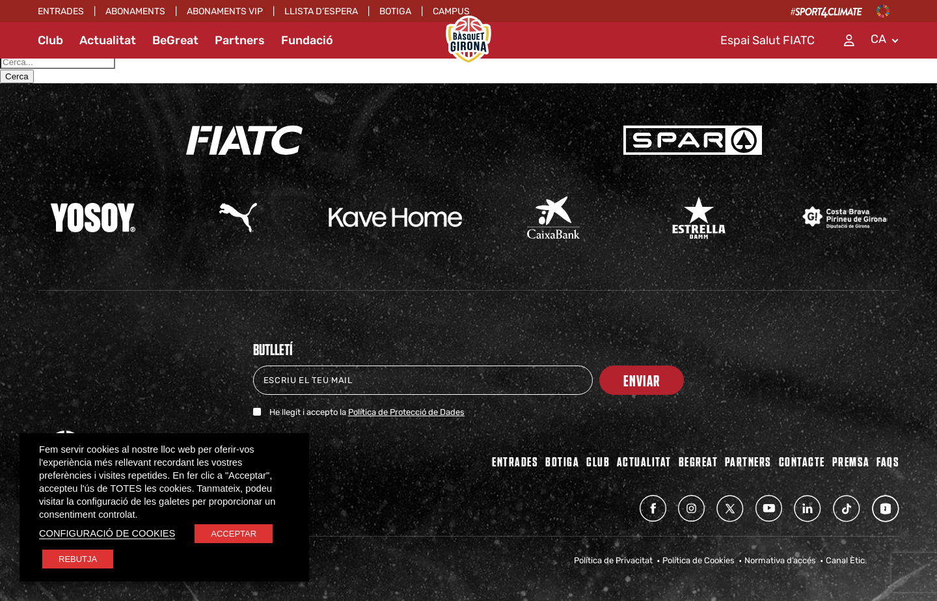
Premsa (851, 461)
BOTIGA (562, 461)
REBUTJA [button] (78, 559)
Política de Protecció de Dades (406, 412)
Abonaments (135, 11)
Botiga (395, 11)
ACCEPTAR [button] (233, 534)
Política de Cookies (698, 560)
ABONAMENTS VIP (225, 11)
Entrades (61, 11)
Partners (240, 40)
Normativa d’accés (780, 560)
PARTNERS (748, 461)
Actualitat (107, 40)
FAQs (887, 461)
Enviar (641, 380)
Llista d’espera (321, 11)
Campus (451, 11)
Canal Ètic (845, 560)
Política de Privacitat (613, 560)
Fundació (307, 40)
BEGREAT (698, 461)
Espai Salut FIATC (767, 40)
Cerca (17, 76)
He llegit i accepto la (367, 412)
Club (50, 40)
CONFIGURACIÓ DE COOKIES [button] (107, 533)
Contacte (802, 461)
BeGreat (175, 40)
